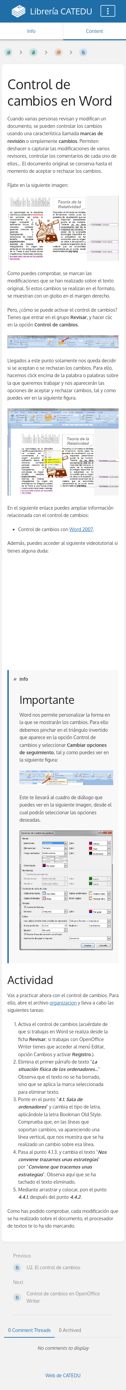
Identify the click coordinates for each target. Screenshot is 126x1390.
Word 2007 (81, 529)
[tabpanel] (63, 1348)
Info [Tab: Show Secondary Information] (31, 31)
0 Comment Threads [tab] (29, 1330)
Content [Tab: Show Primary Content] (94, 31)
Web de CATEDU (63, 1375)
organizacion (63, 1003)
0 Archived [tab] (70, 1330)
